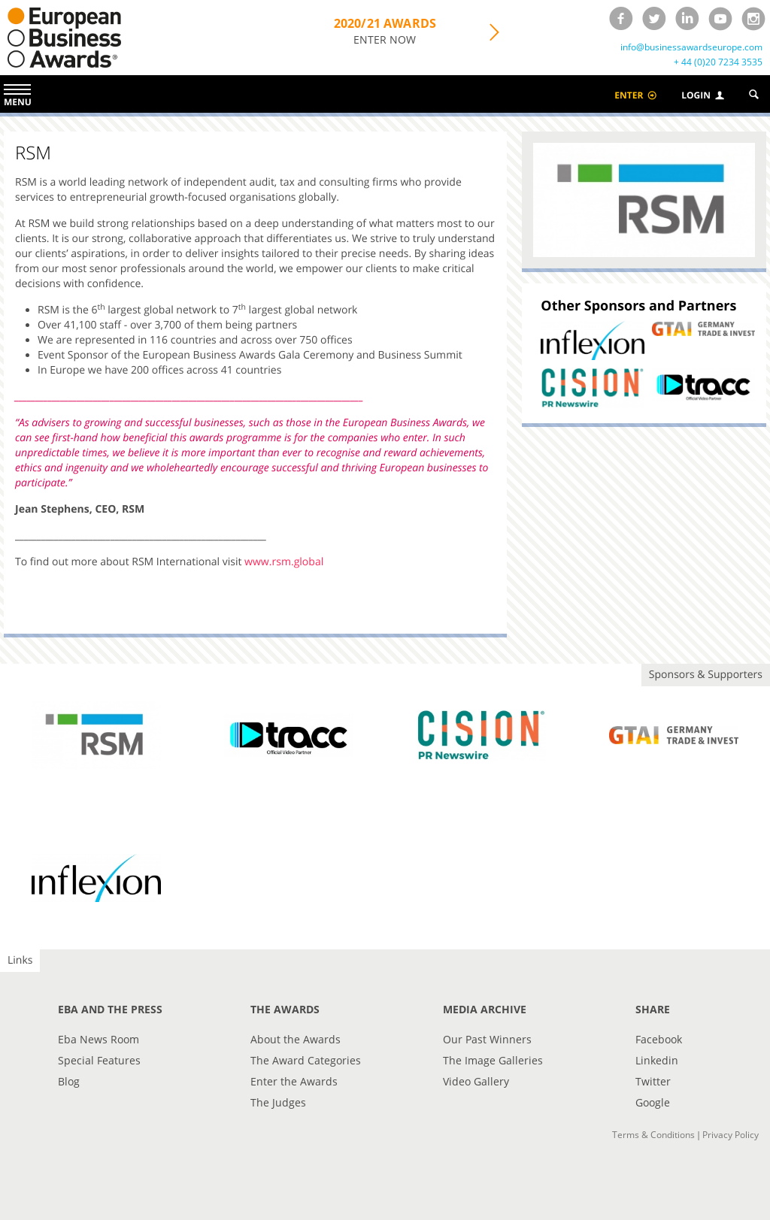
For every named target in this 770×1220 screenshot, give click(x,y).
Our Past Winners (487, 1039)
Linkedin (656, 1060)
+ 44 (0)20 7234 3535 (718, 62)
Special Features (99, 1060)
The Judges (278, 1102)
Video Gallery (476, 1081)
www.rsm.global (283, 562)
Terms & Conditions (653, 1134)
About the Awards (295, 1039)
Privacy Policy (730, 1134)
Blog (69, 1081)
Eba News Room (98, 1039)
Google (652, 1102)
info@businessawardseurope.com (691, 47)
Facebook (658, 1039)
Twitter (653, 1081)
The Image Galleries (493, 1060)
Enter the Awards (294, 1081)
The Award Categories (305, 1060)
